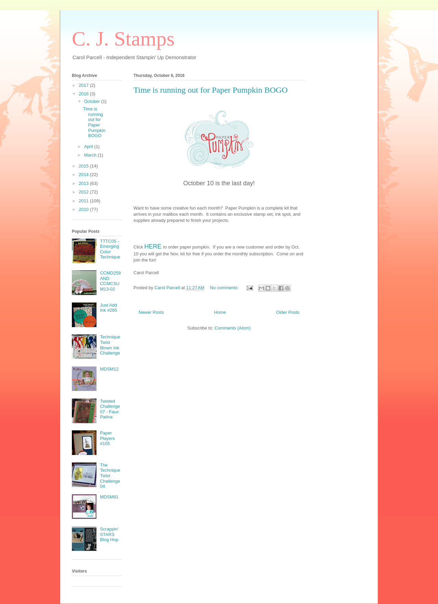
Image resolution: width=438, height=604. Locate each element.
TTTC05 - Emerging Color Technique (110, 249)
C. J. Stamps (123, 38)
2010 (84, 209)
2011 (84, 200)
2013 (84, 183)
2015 (84, 166)
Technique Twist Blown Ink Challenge (110, 344)
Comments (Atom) (232, 328)
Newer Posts (151, 312)
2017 (84, 85)
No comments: (225, 287)
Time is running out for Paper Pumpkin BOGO (210, 89)
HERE (153, 246)
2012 (84, 191)
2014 (84, 174)
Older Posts (287, 312)
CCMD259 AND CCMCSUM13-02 (110, 281)
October (92, 101)
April (89, 146)
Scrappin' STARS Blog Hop (109, 534)
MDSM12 (109, 369)
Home (220, 312)
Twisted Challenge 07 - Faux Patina (110, 409)
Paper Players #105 (107, 438)
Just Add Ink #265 (108, 308)
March (91, 155)
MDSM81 (109, 496)
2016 (84, 93)
